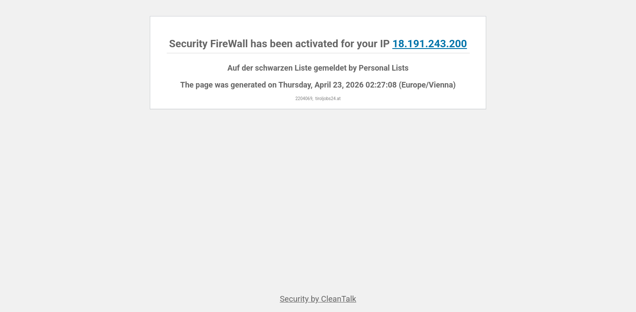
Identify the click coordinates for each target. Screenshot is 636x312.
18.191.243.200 (429, 44)
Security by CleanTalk (318, 299)
